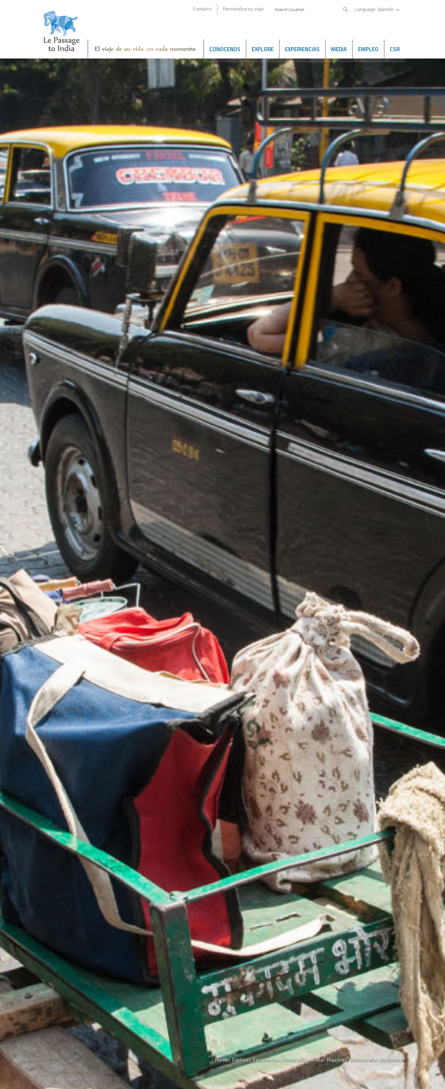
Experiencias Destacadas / (282, 1059)
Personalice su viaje (243, 9)
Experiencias (302, 49)
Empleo (368, 49)
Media (339, 49)
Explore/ (241, 1059)
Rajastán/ (337, 1059)
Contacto (202, 9)
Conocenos (224, 49)
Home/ (223, 1059)
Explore (263, 49)
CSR (395, 49)
